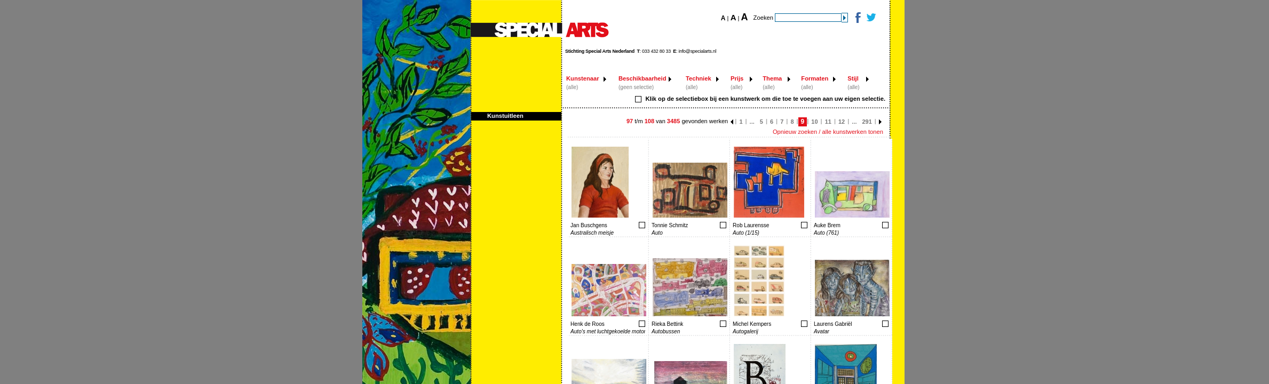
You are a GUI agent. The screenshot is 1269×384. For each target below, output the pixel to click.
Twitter (870, 17)
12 (841, 121)
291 (867, 121)
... (752, 121)
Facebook (857, 17)
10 (814, 121)
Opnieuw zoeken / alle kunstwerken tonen (828, 132)
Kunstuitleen (505, 116)
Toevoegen (607, 225)
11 (828, 121)
